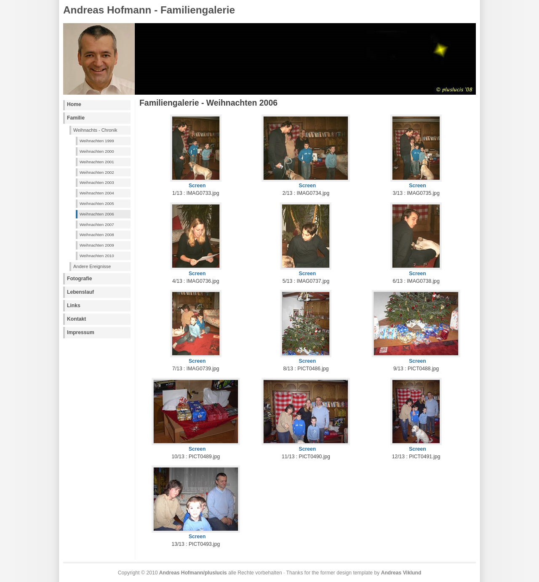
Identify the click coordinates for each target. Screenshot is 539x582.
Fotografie (79, 279)
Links (73, 305)
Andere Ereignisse (92, 266)
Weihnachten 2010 (97, 255)
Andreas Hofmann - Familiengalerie (149, 10)
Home (74, 104)
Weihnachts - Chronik (95, 130)
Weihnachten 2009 (97, 245)
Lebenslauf (80, 292)
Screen (197, 186)
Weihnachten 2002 (97, 172)
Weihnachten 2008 (97, 234)
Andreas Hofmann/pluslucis (193, 573)
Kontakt (76, 319)
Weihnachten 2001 (97, 161)
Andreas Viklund (401, 573)
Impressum (80, 332)
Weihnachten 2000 (97, 151)
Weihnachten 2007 (97, 224)
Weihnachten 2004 (97, 193)
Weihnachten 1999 (97, 140)
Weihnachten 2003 (97, 182)
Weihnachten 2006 (97, 214)
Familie (76, 118)
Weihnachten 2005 (97, 203)
